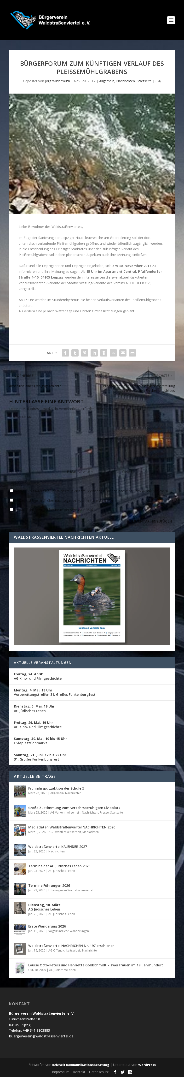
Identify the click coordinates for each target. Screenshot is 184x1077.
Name (15, 471)
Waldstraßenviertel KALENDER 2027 (57, 846)
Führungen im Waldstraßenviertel (70, 890)
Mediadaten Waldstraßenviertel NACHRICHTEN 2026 (71, 827)
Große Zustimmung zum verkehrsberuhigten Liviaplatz (74, 807)
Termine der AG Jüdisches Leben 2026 (59, 866)
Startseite (144, 81)
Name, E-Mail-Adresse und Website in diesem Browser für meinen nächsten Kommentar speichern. (92, 491)
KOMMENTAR (20, 417)
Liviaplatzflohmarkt (40, 740)
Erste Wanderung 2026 (47, 926)
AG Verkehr (58, 812)
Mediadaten (90, 832)
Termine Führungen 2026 (49, 885)
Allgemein (106, 81)
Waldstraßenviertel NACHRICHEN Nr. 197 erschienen (71, 945)
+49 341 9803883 (36, 1030)
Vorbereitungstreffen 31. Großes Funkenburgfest (55, 692)
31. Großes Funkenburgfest (40, 757)
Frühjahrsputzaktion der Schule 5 (56, 788)
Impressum (60, 1072)
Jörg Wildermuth (57, 81)
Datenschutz (99, 1072)
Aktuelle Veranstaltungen (43, 662)
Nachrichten (125, 81)
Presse (104, 812)
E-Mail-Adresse (80, 471)
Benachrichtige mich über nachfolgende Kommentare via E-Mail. (64, 500)
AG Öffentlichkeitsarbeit (65, 832)
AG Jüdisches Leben (34, 708)
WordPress (147, 1065)
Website (128, 471)
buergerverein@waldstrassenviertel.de (41, 1036)
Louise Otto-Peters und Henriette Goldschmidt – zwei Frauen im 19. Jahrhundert (95, 965)
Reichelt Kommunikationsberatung (80, 1065)
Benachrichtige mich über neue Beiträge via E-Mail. (54, 509)
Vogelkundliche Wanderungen (68, 931)
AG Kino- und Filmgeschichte (38, 676)
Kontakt (79, 1072)
